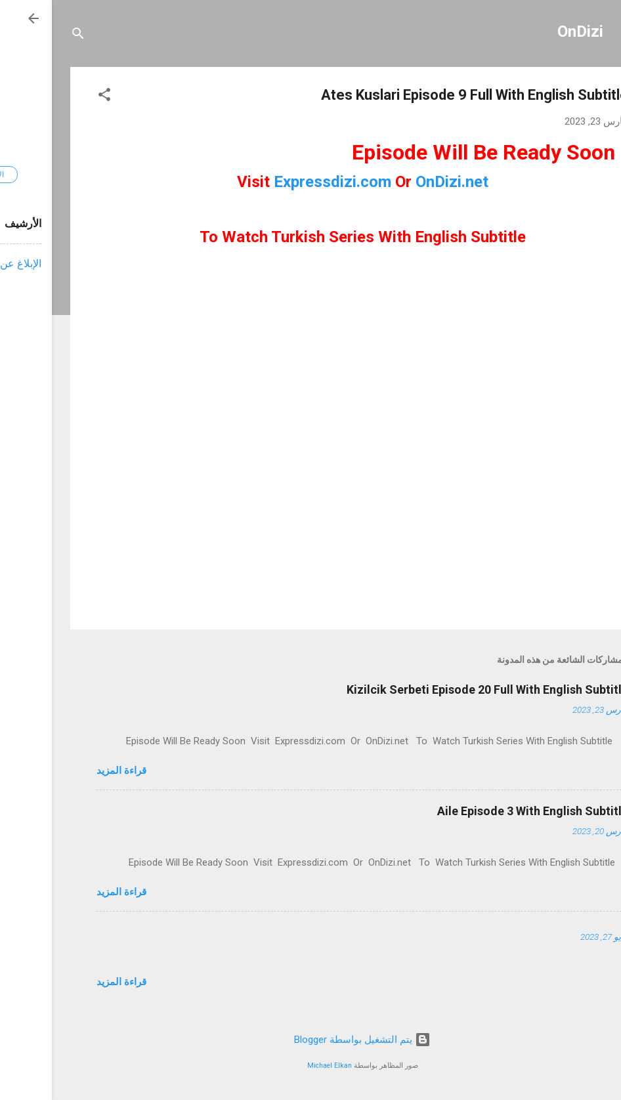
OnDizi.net (400, 182)
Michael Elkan (277, 1065)
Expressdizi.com (280, 182)
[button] (52, 97)
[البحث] (26, 36)
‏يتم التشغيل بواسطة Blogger (310, 1040)
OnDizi (528, 31)
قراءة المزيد (70, 770)
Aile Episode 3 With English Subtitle (480, 811)
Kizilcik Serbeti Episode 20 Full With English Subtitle (435, 689)
